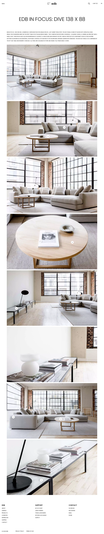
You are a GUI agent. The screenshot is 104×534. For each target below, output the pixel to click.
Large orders (39, 510)
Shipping (4, 520)
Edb (3, 505)
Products (5, 513)
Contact (4, 522)
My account (39, 508)
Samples (4, 510)
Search (37, 517)
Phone (70, 515)
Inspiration (5, 517)
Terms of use (30, 531)
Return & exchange (40, 515)
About (3, 508)
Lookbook (5, 515)
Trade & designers (40, 513)
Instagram (72, 510)
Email (70, 513)
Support (39, 505)
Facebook (71, 508)
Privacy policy (20, 531)
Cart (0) (95, 3)
